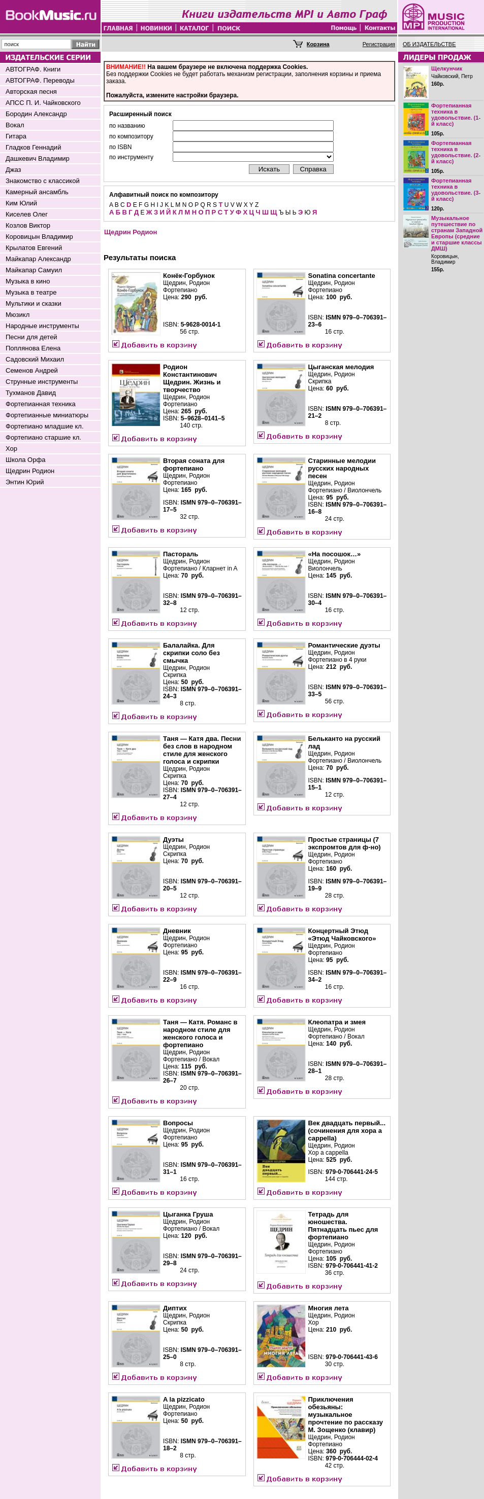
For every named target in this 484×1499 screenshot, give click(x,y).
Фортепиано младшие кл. (45, 426)
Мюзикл (17, 314)
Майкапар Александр (38, 259)
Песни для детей (31, 337)
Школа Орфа (25, 459)
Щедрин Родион (30, 471)
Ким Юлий (21, 203)
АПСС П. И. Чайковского (43, 102)
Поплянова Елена (33, 348)
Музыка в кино (28, 281)
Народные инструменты (42, 326)
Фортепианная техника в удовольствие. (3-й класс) (455, 189)
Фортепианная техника (41, 404)
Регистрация (379, 44)
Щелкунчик (446, 68)
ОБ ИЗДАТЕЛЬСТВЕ (429, 44)
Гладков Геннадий (33, 147)
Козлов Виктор (28, 225)
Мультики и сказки (33, 303)
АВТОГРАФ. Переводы (40, 80)
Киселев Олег (27, 214)
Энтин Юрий (25, 482)
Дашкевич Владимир (38, 158)
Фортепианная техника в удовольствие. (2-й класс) (455, 152)
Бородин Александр (36, 114)
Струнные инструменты (42, 381)
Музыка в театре (31, 292)
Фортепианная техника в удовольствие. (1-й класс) (455, 114)
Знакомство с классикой (43, 181)
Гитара (16, 136)
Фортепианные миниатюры (47, 415)
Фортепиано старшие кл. (43, 437)
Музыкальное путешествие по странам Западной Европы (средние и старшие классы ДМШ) (456, 233)
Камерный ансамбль (37, 192)
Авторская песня (31, 91)
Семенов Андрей (32, 370)
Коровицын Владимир (39, 236)
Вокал (15, 125)
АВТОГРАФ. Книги (33, 69)
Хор (11, 448)
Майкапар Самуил (34, 270)
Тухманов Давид (31, 393)
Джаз (13, 169)
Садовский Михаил (35, 359)
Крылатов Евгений (34, 248)
